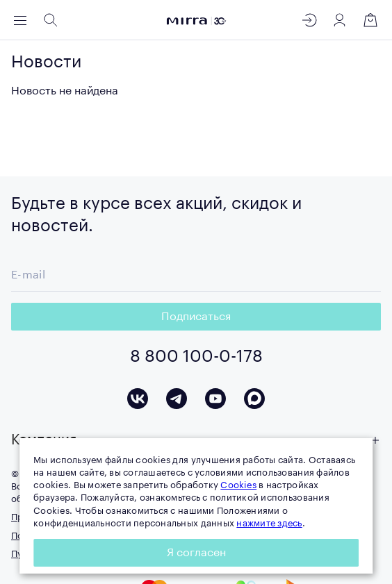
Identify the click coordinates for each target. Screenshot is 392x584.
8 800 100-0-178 (196, 356)
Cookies (238, 485)
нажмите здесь (269, 523)
